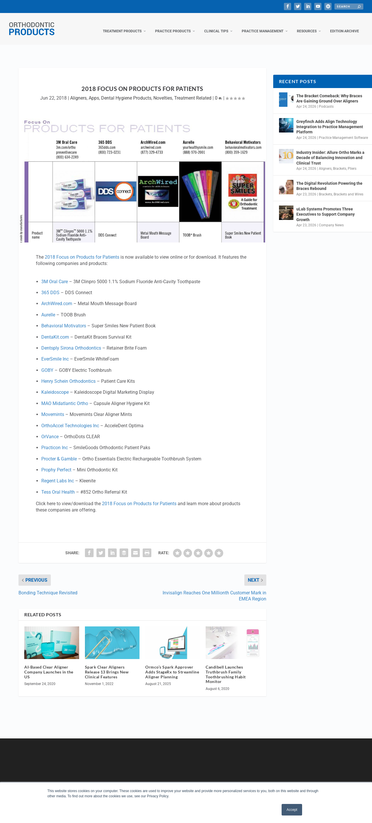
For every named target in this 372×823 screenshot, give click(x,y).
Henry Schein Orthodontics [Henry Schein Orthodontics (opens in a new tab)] (68, 375)
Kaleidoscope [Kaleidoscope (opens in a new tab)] (55, 386)
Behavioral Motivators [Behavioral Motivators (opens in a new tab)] (63, 320)
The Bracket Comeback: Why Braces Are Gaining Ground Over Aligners (329, 93)
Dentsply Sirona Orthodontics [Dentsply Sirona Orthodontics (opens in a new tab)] (71, 342)
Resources (307, 25)
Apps (94, 92)
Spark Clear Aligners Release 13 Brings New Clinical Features (107, 666)
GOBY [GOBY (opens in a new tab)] (47, 364)
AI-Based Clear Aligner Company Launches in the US (48, 666)
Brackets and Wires (348, 188)
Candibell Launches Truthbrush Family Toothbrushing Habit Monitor (226, 668)
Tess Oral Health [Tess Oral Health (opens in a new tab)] (58, 486)
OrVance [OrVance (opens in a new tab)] (50, 431)
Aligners (78, 92)
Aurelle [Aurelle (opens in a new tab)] (48, 309)
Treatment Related (192, 92)
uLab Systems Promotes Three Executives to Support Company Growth (325, 208)
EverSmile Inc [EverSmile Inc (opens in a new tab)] (55, 353)
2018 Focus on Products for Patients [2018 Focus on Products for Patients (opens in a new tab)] (82, 251)
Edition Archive (344, 25)
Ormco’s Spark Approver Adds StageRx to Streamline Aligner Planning (172, 666)
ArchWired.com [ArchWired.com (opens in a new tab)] (56, 298)
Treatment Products (122, 25)
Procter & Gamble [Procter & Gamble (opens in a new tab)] (59, 453)
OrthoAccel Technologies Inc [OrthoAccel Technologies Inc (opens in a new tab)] (70, 420)
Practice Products (173, 25)
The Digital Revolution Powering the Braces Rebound (329, 180)
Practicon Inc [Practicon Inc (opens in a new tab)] (54, 442)
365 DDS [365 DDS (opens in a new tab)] (50, 287)
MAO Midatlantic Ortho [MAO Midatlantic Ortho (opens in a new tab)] (64, 397)
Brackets (339, 163)
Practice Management (262, 25)
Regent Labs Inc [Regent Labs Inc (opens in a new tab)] (57, 475)
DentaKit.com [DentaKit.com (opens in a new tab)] (55, 331)
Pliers (352, 163)
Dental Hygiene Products (126, 92)
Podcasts (326, 101)
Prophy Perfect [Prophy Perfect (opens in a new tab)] (56, 464)
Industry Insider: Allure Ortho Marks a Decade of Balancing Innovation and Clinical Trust (330, 151)
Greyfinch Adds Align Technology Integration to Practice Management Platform (329, 120)
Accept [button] (292, 810)
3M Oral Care (54, 276)
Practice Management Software (343, 132)
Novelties (162, 92)
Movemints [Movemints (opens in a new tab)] (52, 408)
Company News (331, 219)
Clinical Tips (216, 25)
